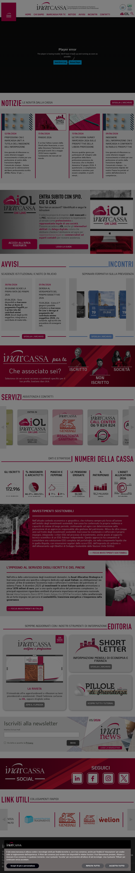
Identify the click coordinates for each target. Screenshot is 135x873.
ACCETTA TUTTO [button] (116, 866)
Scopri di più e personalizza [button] (23, 866)
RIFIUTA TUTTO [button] (93, 866)
